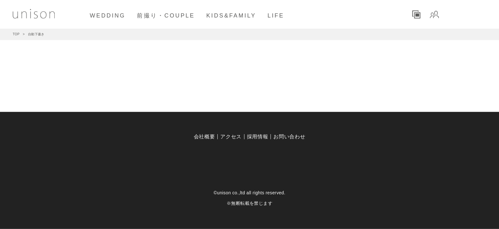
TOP (16, 34)
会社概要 (204, 136)
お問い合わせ (289, 136)
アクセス (231, 136)
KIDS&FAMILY (231, 15)
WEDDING (107, 15)
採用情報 (257, 136)
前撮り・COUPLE (166, 15)
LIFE (276, 15)
